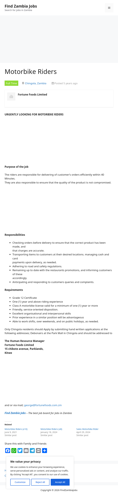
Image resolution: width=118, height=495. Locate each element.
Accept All (60, 482)
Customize (20, 482)
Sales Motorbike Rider (87, 429)
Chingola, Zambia (35, 83)
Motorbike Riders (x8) (51, 429)
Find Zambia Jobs (21, 6)
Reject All (40, 482)
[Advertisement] (59, 40)
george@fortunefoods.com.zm (43, 405)
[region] (40, 472)
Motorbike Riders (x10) (16, 429)
